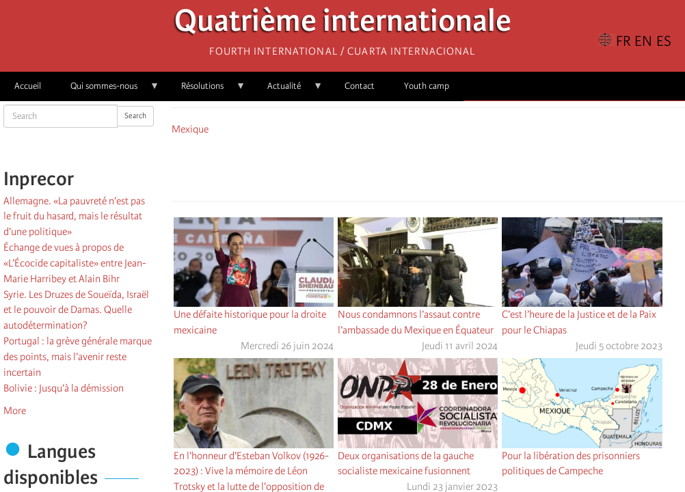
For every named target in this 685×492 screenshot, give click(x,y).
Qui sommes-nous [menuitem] (107, 90)
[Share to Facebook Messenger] (428, 166)
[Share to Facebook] (390, 166)
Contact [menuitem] (360, 86)
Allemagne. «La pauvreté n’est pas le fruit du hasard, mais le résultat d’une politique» (74, 216)
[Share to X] (409, 166)
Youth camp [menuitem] (426, 86)
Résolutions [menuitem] (206, 90)
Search (135, 115)
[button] (466, 166)
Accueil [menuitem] (27, 86)
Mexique (190, 129)
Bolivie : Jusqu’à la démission (63, 388)
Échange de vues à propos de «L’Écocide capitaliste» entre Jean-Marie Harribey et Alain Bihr (74, 263)
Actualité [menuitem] (288, 90)
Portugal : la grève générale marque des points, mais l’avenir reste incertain (77, 357)
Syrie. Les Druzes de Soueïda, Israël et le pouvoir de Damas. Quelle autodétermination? (76, 310)
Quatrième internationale (342, 24)
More (14, 411)
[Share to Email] (447, 166)
